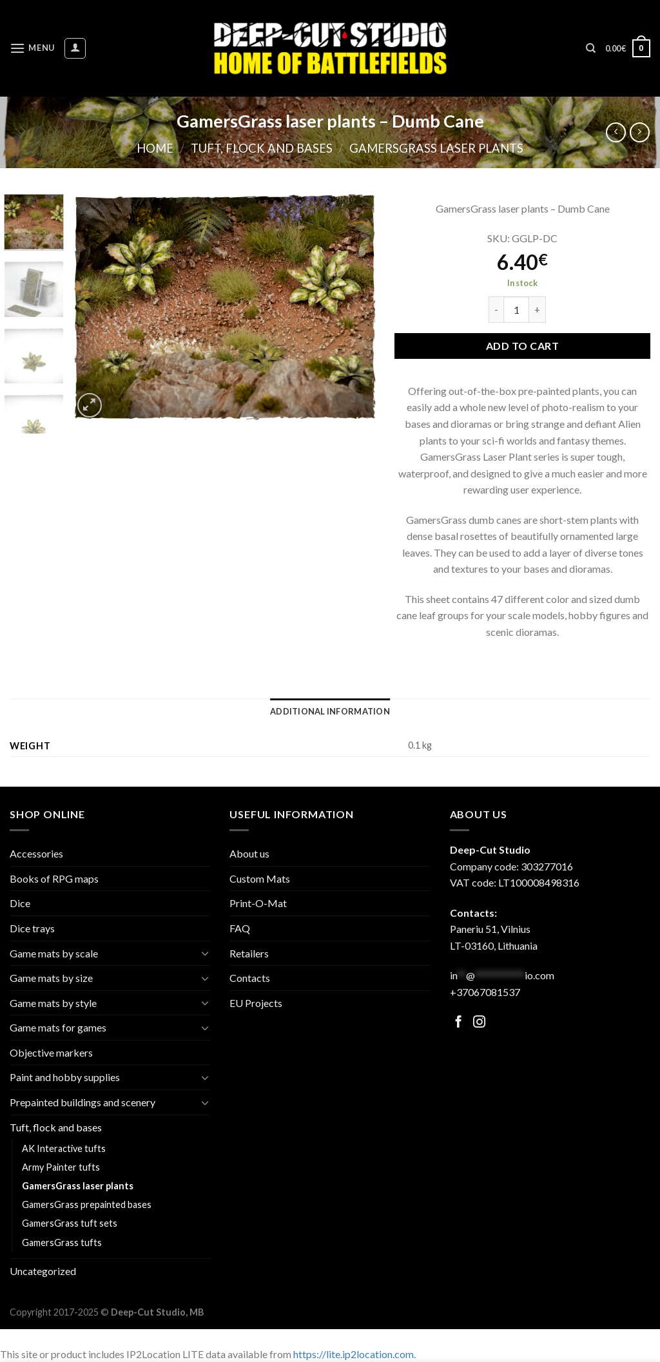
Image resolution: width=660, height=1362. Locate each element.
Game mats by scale (54, 953)
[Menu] (32, 48)
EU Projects (255, 1003)
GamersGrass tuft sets (69, 1223)
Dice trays (32, 928)
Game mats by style (53, 1003)
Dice (20, 903)
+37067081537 (485, 992)
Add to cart (522, 346)
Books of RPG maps (54, 878)
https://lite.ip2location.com (353, 1354)
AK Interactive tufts (64, 1148)
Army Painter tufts (61, 1167)
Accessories (36, 853)
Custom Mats (259, 878)
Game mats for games (58, 1027)
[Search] (591, 48)
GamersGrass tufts (62, 1242)
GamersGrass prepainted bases (86, 1204)
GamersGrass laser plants (436, 148)
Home (155, 148)
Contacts (249, 978)
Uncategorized (43, 1271)
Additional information (330, 711)
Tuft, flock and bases (262, 148)
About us (249, 853)
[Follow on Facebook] (458, 1023)
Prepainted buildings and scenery (82, 1102)
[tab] (330, 711)
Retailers (249, 953)
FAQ (239, 928)
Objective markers (51, 1052)
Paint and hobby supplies (65, 1077)
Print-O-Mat (258, 903)
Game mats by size (51, 978)
